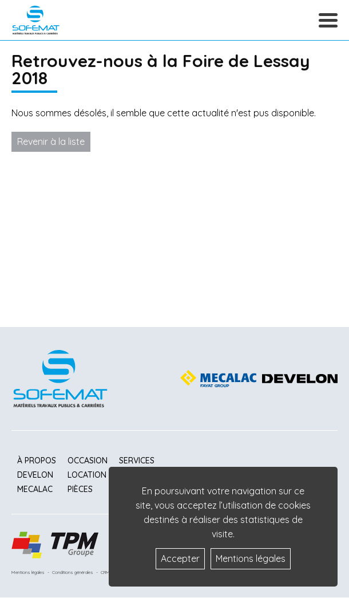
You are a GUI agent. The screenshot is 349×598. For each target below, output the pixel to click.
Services (136, 460)
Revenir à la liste (51, 141)
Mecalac (35, 489)
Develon (35, 475)
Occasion (88, 460)
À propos (36, 460)
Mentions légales (28, 572)
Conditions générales (72, 572)
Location (87, 475)
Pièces (80, 489)
